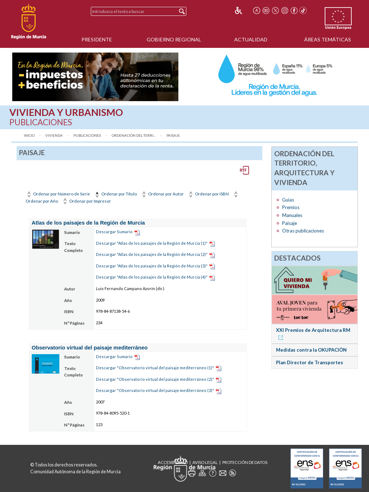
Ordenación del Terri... (134, 135)
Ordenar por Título (115, 193)
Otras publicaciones (303, 231)
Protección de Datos (244, 462)
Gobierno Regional (174, 39)
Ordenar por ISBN (208, 193)
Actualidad (250, 39)
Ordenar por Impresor (86, 201)
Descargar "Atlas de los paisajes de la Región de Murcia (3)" (152, 265)
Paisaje (173, 135)
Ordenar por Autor (162, 193)
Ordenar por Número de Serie (58, 193)
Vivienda (54, 135)
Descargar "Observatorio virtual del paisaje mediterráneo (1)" (155, 367)
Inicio (29, 135)
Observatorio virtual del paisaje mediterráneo (90, 347)
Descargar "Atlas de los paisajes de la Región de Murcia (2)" (152, 254)
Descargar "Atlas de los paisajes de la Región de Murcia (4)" (152, 277)
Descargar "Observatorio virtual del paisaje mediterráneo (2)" (155, 379)
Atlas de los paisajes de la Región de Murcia (88, 223)
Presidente (96, 39)
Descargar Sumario (114, 231)
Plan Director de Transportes (309, 362)
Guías (288, 200)
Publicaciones (87, 135)
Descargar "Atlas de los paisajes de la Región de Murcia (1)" (152, 243)
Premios (290, 207)
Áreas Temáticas (327, 39)
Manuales (292, 215)
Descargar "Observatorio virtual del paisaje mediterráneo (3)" (155, 390)
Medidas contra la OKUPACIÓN (311, 350)
